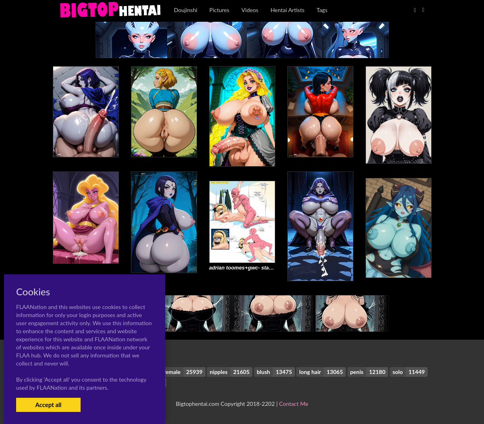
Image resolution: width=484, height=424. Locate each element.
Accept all (48, 404)
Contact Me (293, 403)
